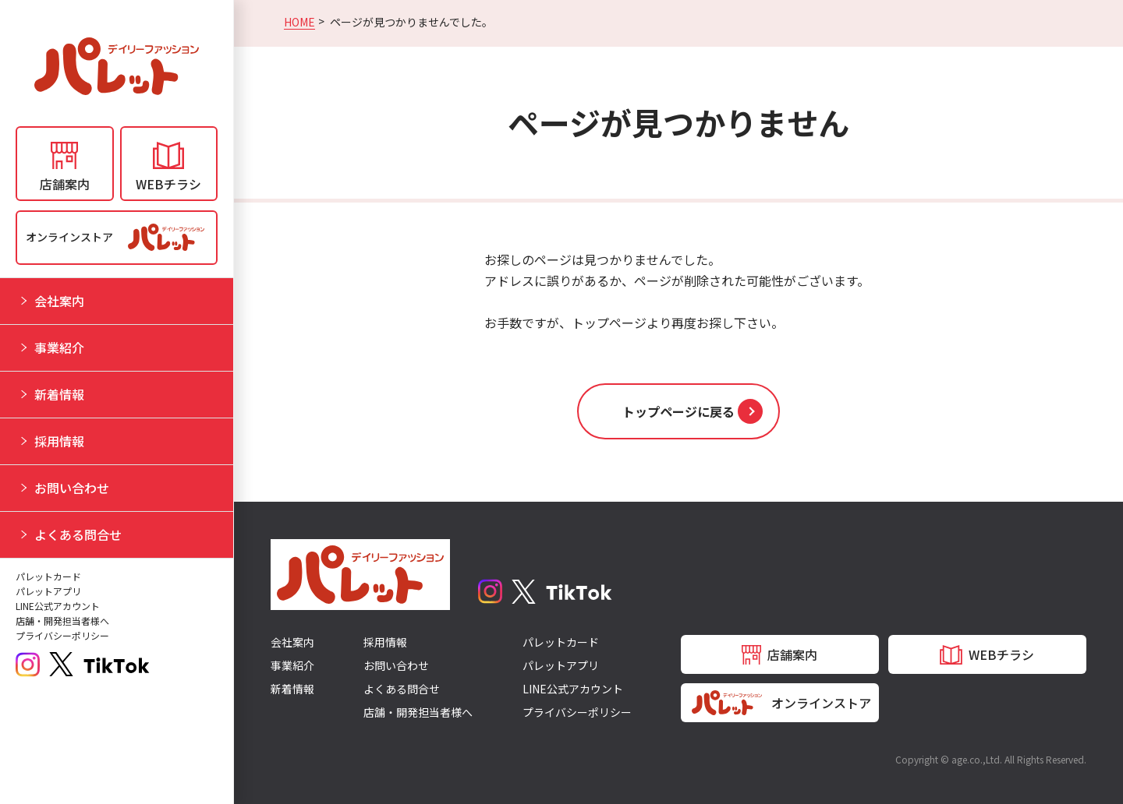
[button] (678, 411)
